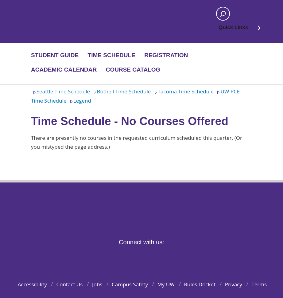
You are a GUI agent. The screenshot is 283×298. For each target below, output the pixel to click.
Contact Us (69, 284)
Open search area (221, 16)
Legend (79, 100)
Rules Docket (200, 284)
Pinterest (181, 256)
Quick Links (240, 29)
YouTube (152, 256)
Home (51, 14)
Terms (259, 284)
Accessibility (32, 284)
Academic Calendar (64, 69)
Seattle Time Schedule (60, 91)
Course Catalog (133, 69)
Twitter (124, 256)
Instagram (138, 256)
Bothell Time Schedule (121, 91)
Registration (166, 55)
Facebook (109, 256)
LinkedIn (166, 256)
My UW (166, 284)
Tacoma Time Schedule (183, 91)
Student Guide (55, 55)
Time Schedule (111, 55)
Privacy (233, 284)
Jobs (97, 284)
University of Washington (141, 202)
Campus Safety (130, 284)
